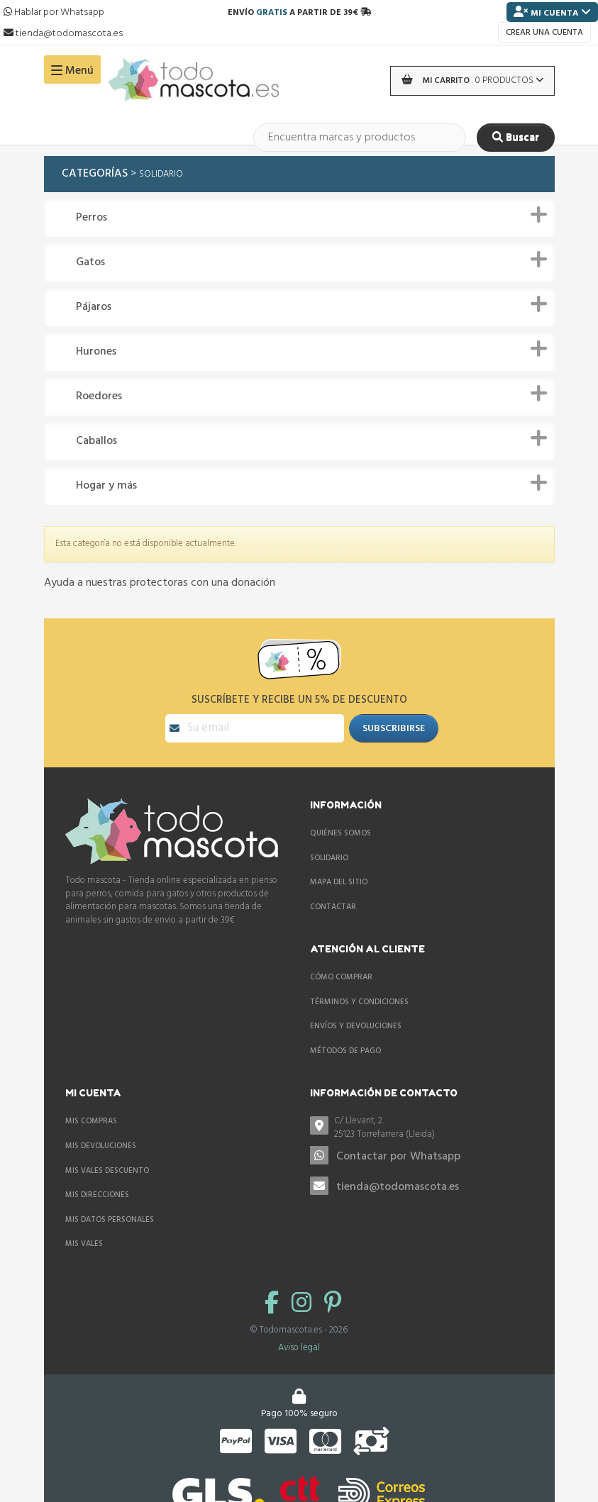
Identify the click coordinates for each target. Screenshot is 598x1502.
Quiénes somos (340, 833)
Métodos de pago (345, 1051)
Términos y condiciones (359, 1002)
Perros (91, 218)
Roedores (99, 397)
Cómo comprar (341, 977)
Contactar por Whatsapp (398, 1156)
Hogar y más (106, 486)
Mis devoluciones (100, 1146)
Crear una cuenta (544, 33)
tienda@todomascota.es (397, 1187)
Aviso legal (299, 1347)
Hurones (96, 352)
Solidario (329, 858)
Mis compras (91, 1121)
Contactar (333, 907)
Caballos (96, 441)
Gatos (90, 263)
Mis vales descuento (107, 1170)
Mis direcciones (97, 1195)
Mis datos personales (109, 1219)
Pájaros (93, 307)
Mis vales (84, 1243)
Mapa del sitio (338, 882)
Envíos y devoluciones (356, 1026)
